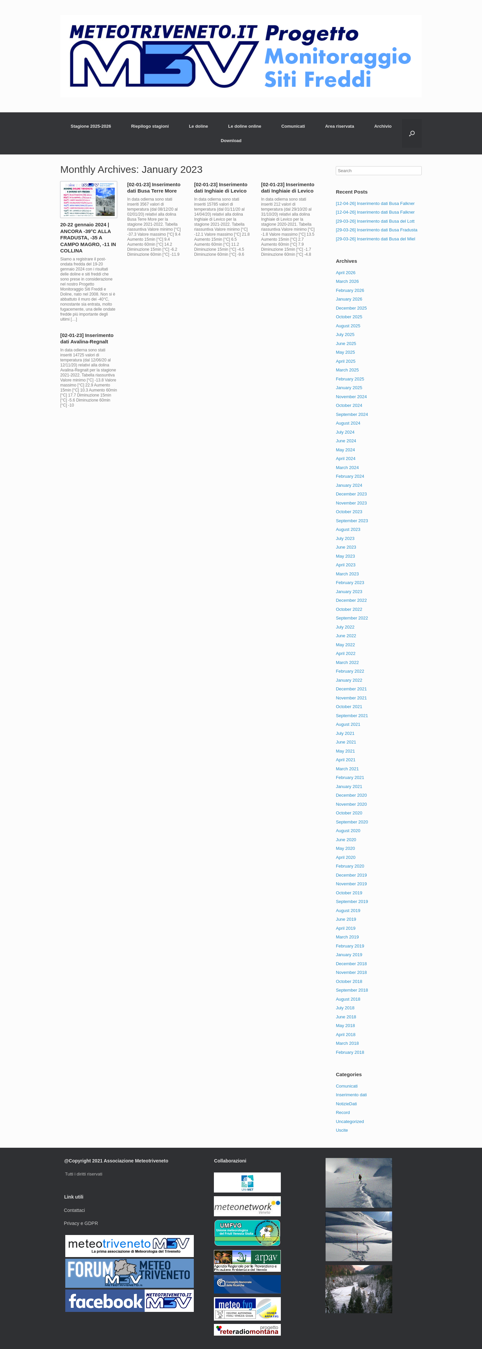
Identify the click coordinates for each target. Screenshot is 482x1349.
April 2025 (345, 361)
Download (231, 140)
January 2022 (349, 680)
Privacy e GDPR (81, 1223)
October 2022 (349, 609)
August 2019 (348, 910)
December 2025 (351, 308)
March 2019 (347, 936)
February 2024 (350, 476)
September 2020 (352, 821)
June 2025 (346, 343)
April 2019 (345, 928)
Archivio (383, 126)
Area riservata (339, 126)
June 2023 (346, 547)
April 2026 (345, 272)
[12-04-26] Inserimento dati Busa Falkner (375, 203)
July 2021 (345, 733)
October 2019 (349, 892)
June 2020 (346, 839)
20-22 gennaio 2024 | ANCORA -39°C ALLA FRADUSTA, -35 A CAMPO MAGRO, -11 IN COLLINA (88, 237)
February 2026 (350, 290)
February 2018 (350, 1052)
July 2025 (345, 334)
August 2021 (348, 724)
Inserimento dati (351, 1094)
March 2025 (347, 369)
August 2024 (348, 423)
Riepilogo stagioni (150, 126)
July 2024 (345, 432)
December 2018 (351, 963)
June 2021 (346, 742)
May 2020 (345, 848)
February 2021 (350, 777)
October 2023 (349, 511)
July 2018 (345, 1007)
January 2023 (349, 591)
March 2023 (347, 573)
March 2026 (347, 281)
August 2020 (348, 830)
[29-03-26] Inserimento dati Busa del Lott (375, 221)
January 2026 (349, 299)
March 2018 (347, 1043)
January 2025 (349, 387)
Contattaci (74, 1210)
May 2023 (345, 556)
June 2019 (346, 919)
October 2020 (349, 812)
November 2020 (351, 804)
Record (343, 1112)
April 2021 (345, 759)
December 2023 (351, 493)
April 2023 (345, 564)
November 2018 (351, 972)
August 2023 (348, 529)
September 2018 (352, 990)
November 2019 (351, 883)
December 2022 (351, 600)
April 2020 (345, 857)
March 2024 (347, 467)
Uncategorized (350, 1121)
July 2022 (345, 627)
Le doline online (244, 126)
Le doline (198, 126)
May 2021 (345, 751)
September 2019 (352, 901)
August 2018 (348, 999)
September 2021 (352, 715)
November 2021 (351, 697)
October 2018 (349, 981)
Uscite (342, 1130)
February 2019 (350, 945)
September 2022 (352, 618)
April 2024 (345, 458)
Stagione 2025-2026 (91, 126)
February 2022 (350, 671)
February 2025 (350, 378)
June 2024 (346, 440)
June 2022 (346, 635)
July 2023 (345, 538)
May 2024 (345, 449)
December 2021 (351, 688)
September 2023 (352, 520)
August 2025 (348, 325)
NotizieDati (346, 1103)
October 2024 (349, 405)
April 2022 (345, 653)
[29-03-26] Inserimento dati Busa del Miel (375, 238)
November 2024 (351, 396)
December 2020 (351, 795)
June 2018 (346, 1016)
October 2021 (349, 706)
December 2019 (351, 875)
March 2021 (347, 768)
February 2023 (350, 582)
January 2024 (349, 485)
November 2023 (351, 502)
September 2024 (352, 414)
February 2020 (350, 866)
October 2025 (349, 316)
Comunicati (293, 126)
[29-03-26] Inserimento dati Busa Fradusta (376, 229)
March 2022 (347, 662)
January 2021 (349, 786)
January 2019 (349, 954)
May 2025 (345, 352)
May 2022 (345, 644)
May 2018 (345, 1025)
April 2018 (345, 1034)
